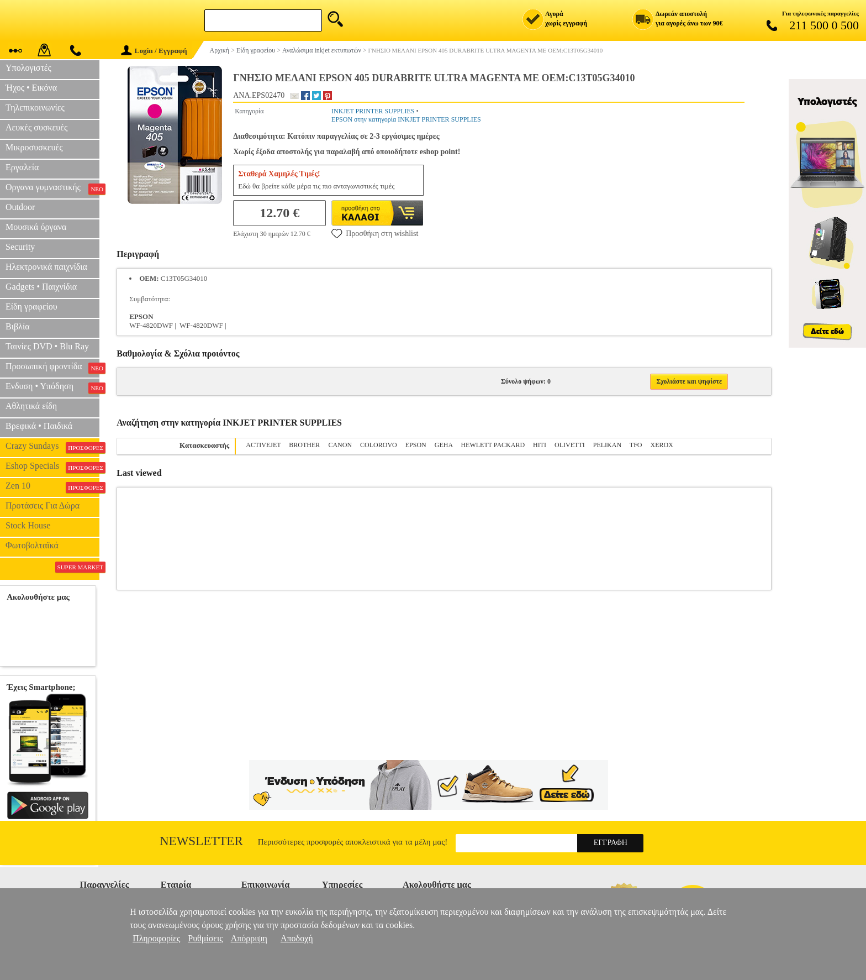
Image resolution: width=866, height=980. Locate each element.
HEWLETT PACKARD (493, 445)
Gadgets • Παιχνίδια (41, 286)
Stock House (28, 525)
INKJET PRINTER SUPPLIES (372, 111)
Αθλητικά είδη (31, 406)
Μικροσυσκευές (34, 147)
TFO (636, 445)
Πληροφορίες (156, 938)
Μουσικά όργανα (36, 227)
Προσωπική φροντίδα (52, 367)
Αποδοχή (297, 938)
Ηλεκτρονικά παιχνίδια (46, 266)
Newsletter (201, 841)
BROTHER (304, 445)
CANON (340, 445)
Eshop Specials (52, 467)
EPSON (415, 445)
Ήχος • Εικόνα (31, 87)
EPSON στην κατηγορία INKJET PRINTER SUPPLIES (406, 119)
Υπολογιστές (28, 67)
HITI (539, 445)
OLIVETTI (570, 445)
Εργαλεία (22, 167)
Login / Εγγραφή (154, 50)
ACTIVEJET (263, 445)
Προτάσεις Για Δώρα (43, 505)
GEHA (444, 445)
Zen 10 (52, 487)
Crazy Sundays (52, 447)
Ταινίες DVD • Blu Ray (47, 346)
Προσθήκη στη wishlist (374, 233)
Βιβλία (18, 326)
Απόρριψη (249, 938)
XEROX (662, 445)
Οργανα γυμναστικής (52, 188)
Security (20, 246)
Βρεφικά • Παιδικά (39, 426)
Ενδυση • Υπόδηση (52, 387)
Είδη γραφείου (31, 306)
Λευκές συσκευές (36, 127)
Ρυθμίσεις (205, 938)
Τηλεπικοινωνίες (35, 107)
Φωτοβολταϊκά (32, 545)
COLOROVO (378, 445)
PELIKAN (607, 445)
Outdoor (20, 207)
